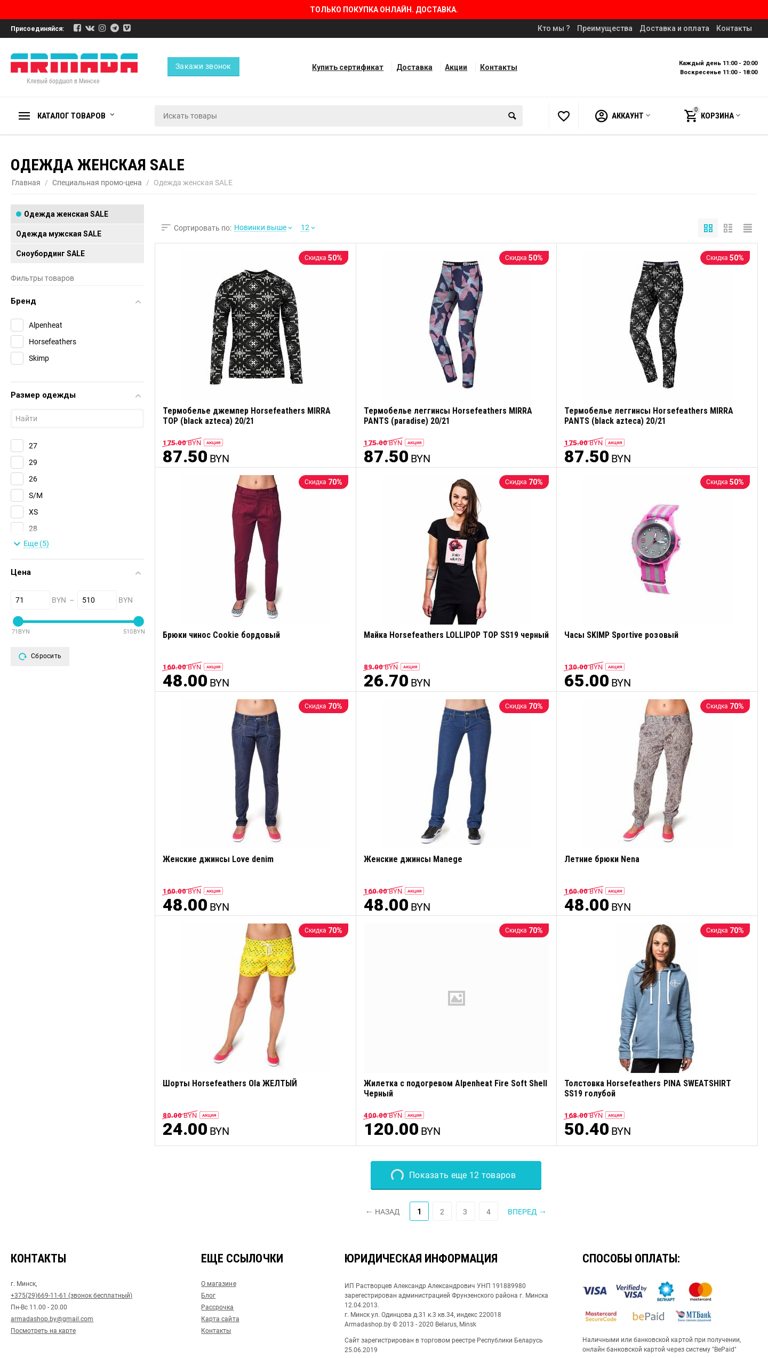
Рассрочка (217, 1307)
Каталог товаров (71, 116)
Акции (456, 67)
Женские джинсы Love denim (218, 859)
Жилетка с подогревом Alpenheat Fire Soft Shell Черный (455, 1088)
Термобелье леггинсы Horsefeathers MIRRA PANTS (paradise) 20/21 (448, 416)
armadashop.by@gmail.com (52, 1319)
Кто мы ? (554, 28)
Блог (208, 1295)
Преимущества (605, 28)
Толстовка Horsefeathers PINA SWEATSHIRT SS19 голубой (647, 1088)
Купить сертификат (347, 67)
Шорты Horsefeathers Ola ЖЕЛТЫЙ (230, 1083)
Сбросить (40, 657)
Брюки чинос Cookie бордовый (221, 635)
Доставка (414, 67)
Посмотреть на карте (43, 1331)
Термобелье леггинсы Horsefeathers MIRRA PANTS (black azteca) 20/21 (648, 416)
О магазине (218, 1284)
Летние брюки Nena (601, 859)
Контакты (734, 28)
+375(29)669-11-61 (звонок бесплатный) (71, 1295)
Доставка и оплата (674, 28)
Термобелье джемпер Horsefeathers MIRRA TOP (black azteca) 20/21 (247, 416)
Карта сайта (220, 1319)
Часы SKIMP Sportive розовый (621, 635)
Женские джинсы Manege (413, 859)
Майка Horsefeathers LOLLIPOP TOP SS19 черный (456, 635)
